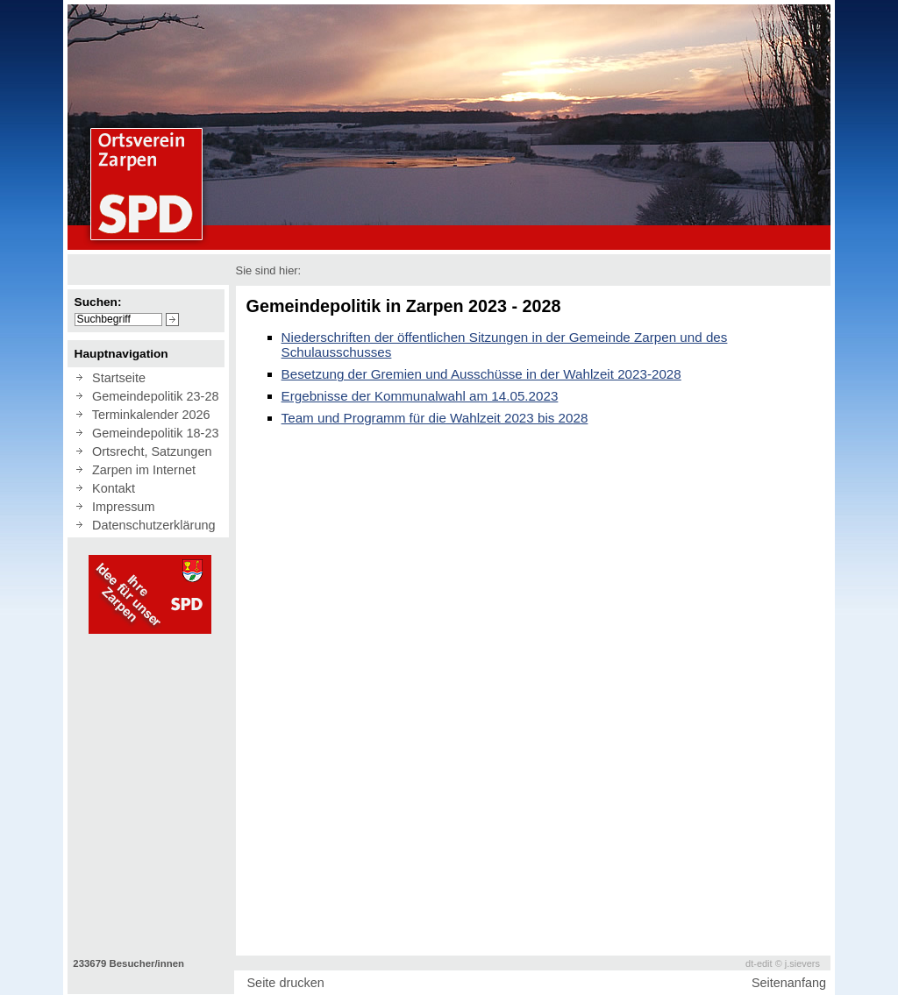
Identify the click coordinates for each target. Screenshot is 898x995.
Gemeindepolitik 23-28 (151, 396)
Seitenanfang (789, 983)
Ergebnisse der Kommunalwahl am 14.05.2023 (420, 395)
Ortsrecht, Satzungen (148, 451)
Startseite (115, 378)
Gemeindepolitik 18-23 (151, 433)
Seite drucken (285, 983)
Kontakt (110, 488)
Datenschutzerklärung (150, 525)
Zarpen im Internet (140, 470)
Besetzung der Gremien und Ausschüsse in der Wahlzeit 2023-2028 (481, 373)
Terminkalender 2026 (147, 415)
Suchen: (98, 302)
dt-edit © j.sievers (782, 963)
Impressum (119, 507)
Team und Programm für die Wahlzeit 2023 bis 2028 (435, 417)
